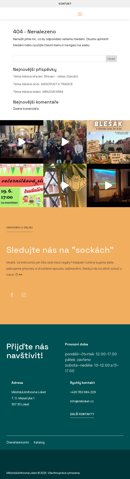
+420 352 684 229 (83, 392)
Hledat (111, 58)
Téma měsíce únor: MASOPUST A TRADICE (43, 84)
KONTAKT (65, 4)
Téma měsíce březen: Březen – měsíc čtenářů (45, 76)
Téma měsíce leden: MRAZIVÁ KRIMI (38, 92)
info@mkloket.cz (82, 401)
